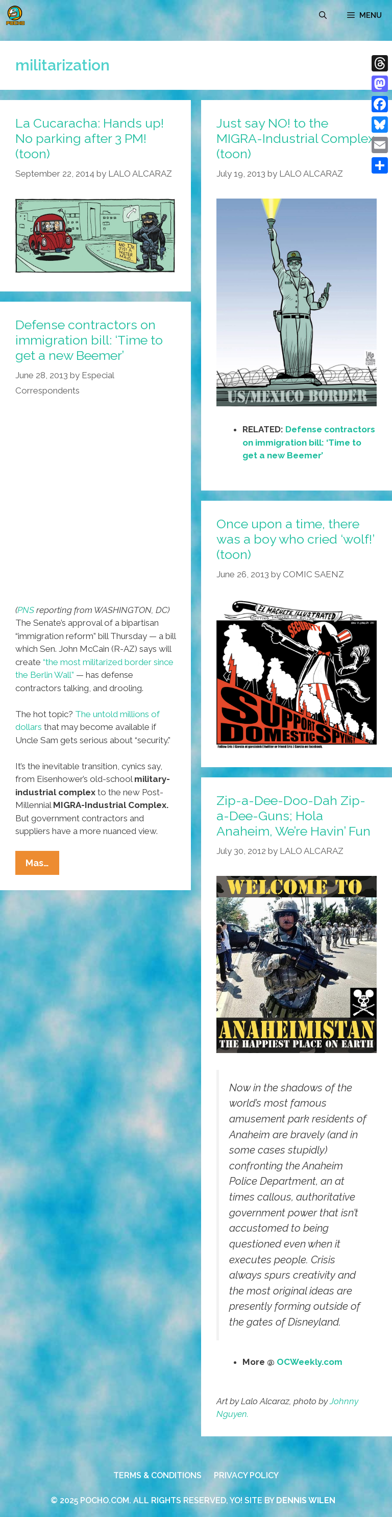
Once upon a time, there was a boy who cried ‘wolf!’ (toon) (295, 539)
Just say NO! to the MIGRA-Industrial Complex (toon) (295, 138)
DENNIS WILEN (305, 1500)
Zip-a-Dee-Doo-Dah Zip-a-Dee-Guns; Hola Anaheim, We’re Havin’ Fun (293, 816)
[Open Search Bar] (323, 15)
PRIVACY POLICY (246, 1475)
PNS (25, 610)
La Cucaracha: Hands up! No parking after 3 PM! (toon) (89, 138)
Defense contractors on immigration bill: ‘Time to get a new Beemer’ (308, 442)
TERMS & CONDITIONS (157, 1475)
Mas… (42, 865)
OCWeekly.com (309, 1362)
